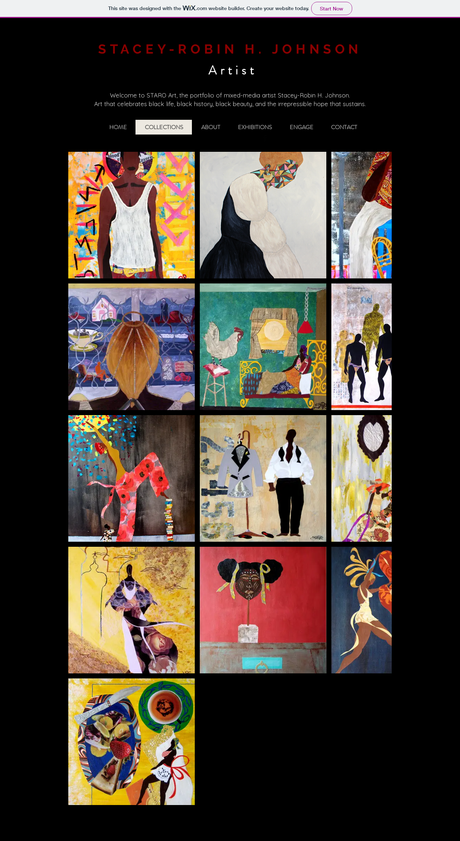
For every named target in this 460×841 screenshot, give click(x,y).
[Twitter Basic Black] (275, 138)
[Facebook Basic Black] (264, 138)
